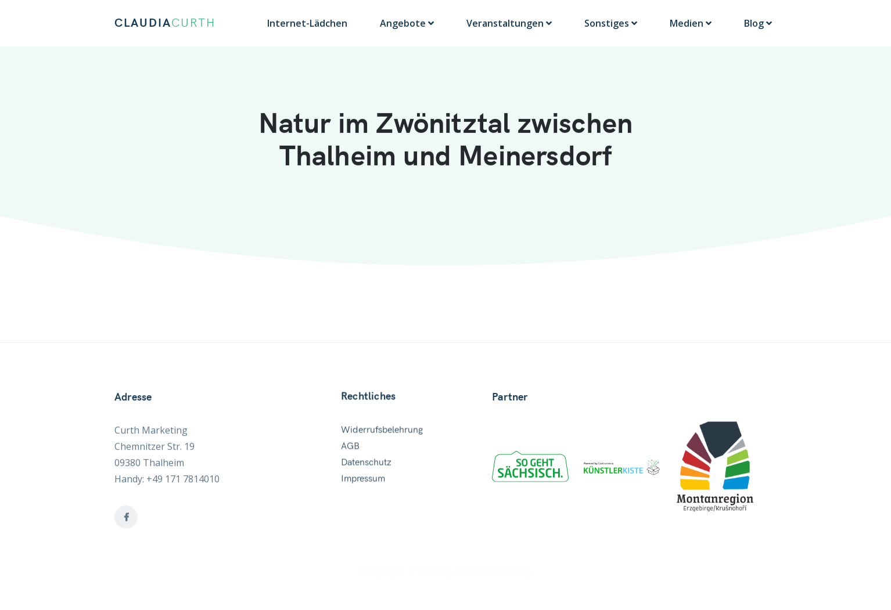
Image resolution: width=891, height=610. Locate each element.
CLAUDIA (164, 23)
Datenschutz (366, 465)
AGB (350, 449)
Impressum (363, 482)
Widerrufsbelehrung (382, 433)
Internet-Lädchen (307, 23)
